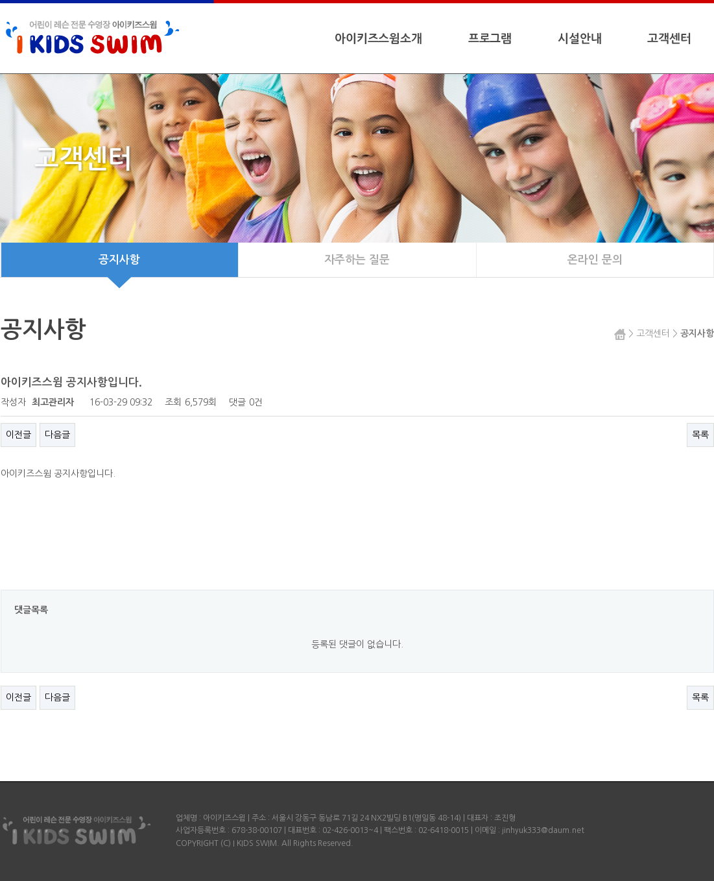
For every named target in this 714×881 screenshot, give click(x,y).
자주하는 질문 (357, 259)
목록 (700, 434)
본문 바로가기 (0, 0)
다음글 (57, 434)
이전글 (18, 434)
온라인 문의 (595, 259)
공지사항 (119, 265)
